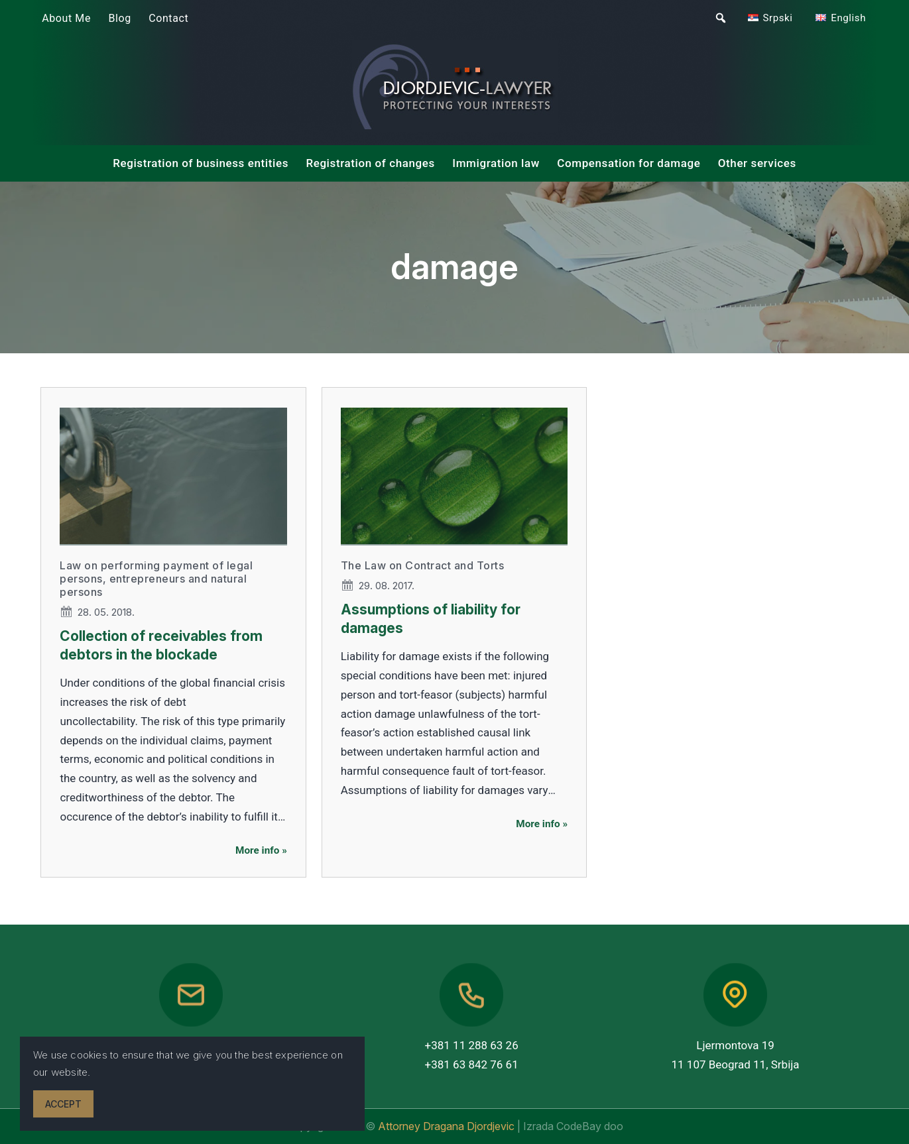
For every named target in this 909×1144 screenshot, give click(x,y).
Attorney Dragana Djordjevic (447, 1126)
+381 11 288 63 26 (471, 1045)
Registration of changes (370, 163)
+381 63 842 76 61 (471, 1064)
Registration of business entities (200, 163)
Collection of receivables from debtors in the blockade (161, 645)
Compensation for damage (628, 163)
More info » (261, 850)
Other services (757, 163)
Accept (63, 1104)
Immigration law (496, 163)
